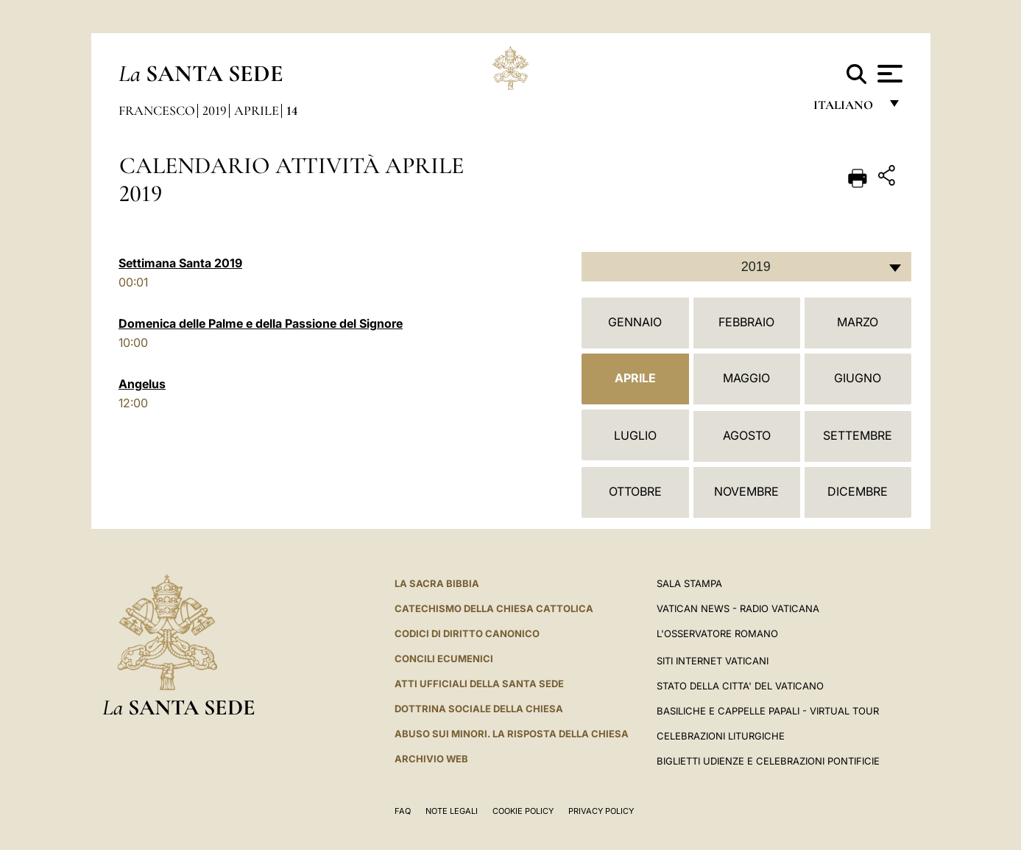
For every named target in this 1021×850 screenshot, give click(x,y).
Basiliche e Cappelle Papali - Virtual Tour (768, 711)
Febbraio (746, 322)
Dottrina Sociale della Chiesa (479, 708)
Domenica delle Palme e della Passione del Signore (261, 323)
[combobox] (746, 266)
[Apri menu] (888, 73)
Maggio (746, 377)
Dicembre (857, 491)
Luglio (635, 435)
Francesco (157, 110)
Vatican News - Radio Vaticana (738, 608)
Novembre (746, 491)
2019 (214, 110)
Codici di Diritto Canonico (467, 633)
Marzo (857, 322)
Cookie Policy (523, 811)
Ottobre (635, 491)
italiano (846, 108)
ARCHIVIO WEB (431, 759)
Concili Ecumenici (444, 658)
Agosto (747, 435)
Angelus (142, 383)
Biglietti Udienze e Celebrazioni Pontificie (768, 761)
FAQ (403, 811)
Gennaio (635, 322)
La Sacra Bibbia (437, 583)
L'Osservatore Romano (717, 633)
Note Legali (451, 811)
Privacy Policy (601, 811)
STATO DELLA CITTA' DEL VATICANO (740, 686)
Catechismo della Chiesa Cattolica (494, 608)
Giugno (857, 377)
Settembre (857, 435)
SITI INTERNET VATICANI (713, 661)
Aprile (256, 110)
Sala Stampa (689, 583)
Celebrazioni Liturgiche (721, 736)
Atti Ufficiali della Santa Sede (479, 683)
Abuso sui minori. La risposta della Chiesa (512, 734)
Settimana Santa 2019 (180, 263)
